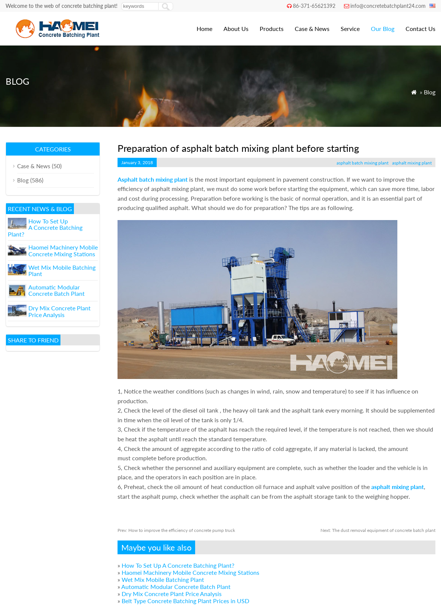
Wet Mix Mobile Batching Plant (163, 579)
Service (350, 28)
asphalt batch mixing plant (362, 163)
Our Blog (382, 28)
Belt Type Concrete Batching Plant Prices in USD (185, 600)
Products (272, 28)
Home (204, 28)
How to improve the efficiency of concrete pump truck (176, 530)
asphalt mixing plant (412, 163)
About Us (235, 28)
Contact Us (420, 28)
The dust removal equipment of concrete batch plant (377, 530)
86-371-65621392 (314, 6)
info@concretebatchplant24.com (388, 6)
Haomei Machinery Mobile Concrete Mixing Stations (190, 572)
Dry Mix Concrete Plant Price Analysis (172, 593)
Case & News (312, 28)
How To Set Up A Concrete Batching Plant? (178, 565)
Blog (429, 91)
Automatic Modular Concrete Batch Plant (176, 586)
